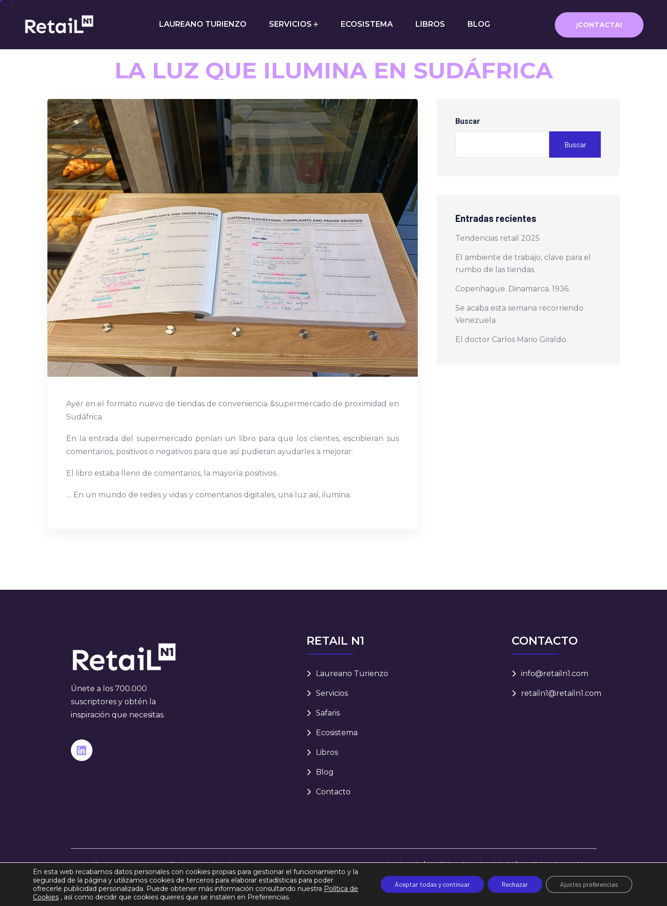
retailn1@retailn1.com (561, 693)
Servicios (332, 693)
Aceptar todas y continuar (432, 884)
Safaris (328, 712)
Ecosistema (337, 732)
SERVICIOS (290, 24)
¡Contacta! (599, 25)
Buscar (467, 121)
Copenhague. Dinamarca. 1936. (512, 288)
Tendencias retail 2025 (497, 238)
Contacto (333, 791)
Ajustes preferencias (589, 884)
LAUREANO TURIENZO (202, 24)
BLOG (479, 24)
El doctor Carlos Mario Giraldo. (511, 339)
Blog (325, 772)
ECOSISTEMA (367, 24)
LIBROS (430, 24)
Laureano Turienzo (352, 673)
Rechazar (515, 884)
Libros (327, 752)
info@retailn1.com (554, 673)
